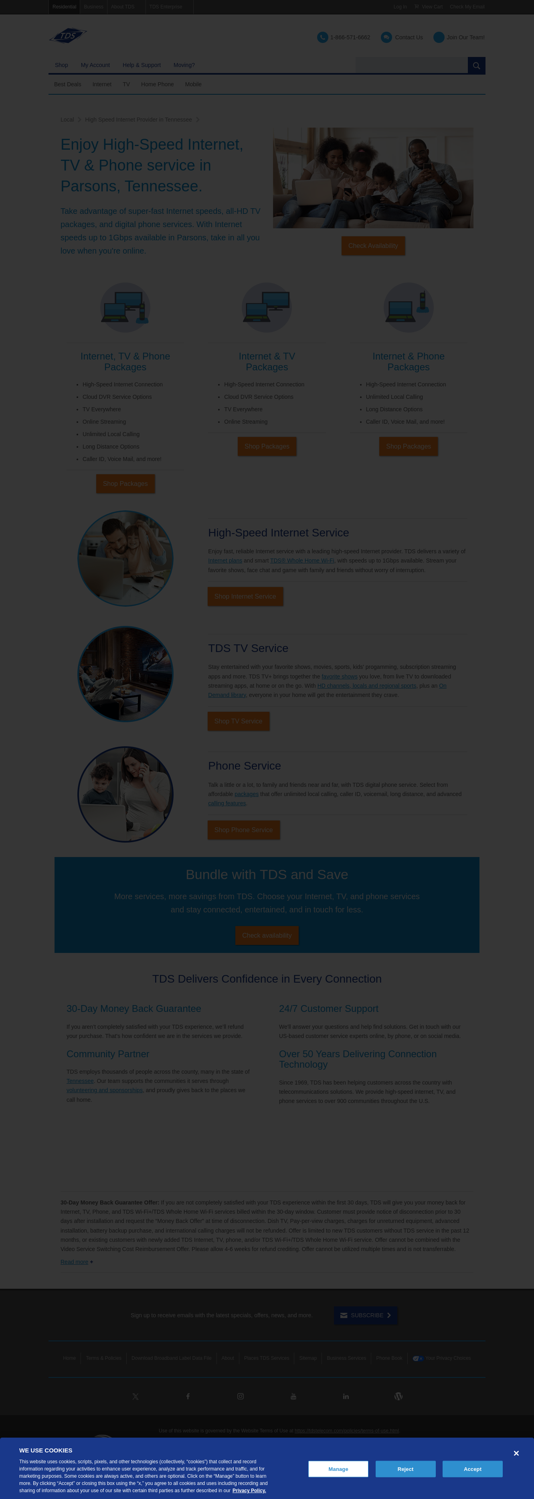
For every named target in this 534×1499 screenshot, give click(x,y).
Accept (472, 1469)
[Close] (516, 1453)
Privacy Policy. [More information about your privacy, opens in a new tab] (249, 1490)
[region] (267, 1468)
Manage (338, 1469)
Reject (406, 1469)
